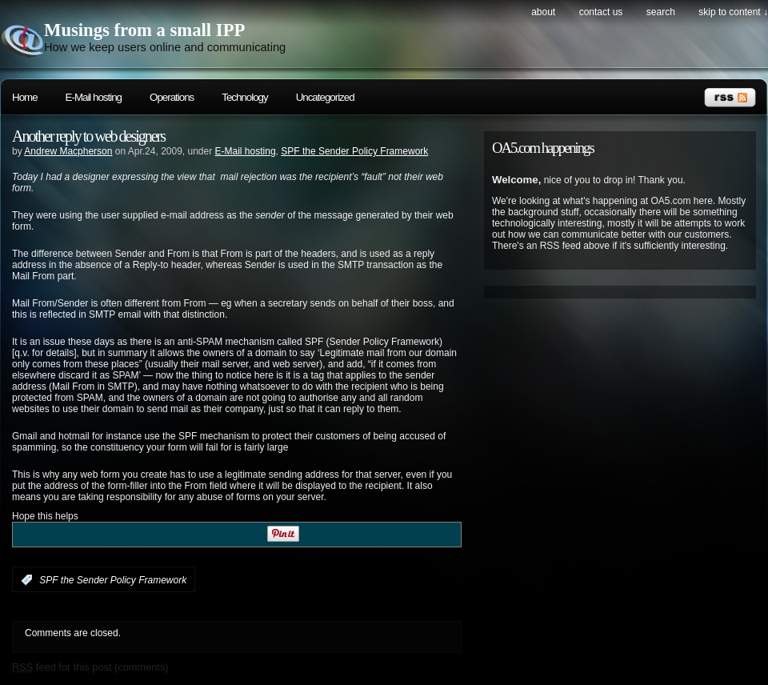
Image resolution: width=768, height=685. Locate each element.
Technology (244, 97)
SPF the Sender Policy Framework (354, 151)
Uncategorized (325, 97)
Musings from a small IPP (144, 30)
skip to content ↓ (733, 12)
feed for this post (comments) (90, 667)
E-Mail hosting (94, 97)
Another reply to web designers (88, 136)
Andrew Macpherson (68, 151)
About (543, 12)
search (660, 12)
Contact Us (601, 12)
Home (25, 97)
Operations (172, 97)
